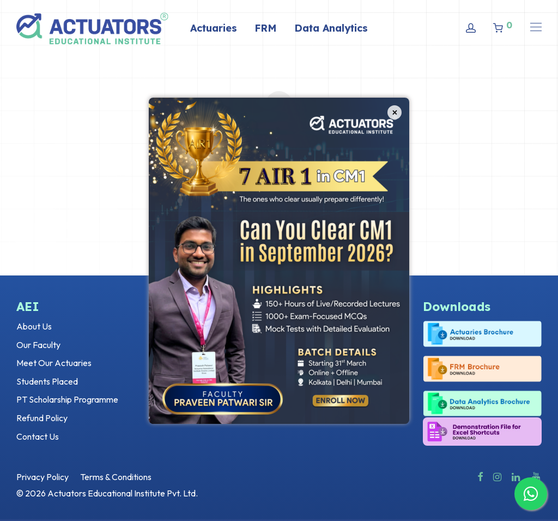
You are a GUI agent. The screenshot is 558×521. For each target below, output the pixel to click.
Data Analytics (331, 28)
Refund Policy (42, 417)
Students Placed (47, 381)
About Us (34, 326)
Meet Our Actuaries (54, 362)
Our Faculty (38, 344)
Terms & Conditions (115, 476)
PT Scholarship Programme (67, 399)
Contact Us (37, 436)
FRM (265, 28)
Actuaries (213, 28)
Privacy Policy (42, 476)
